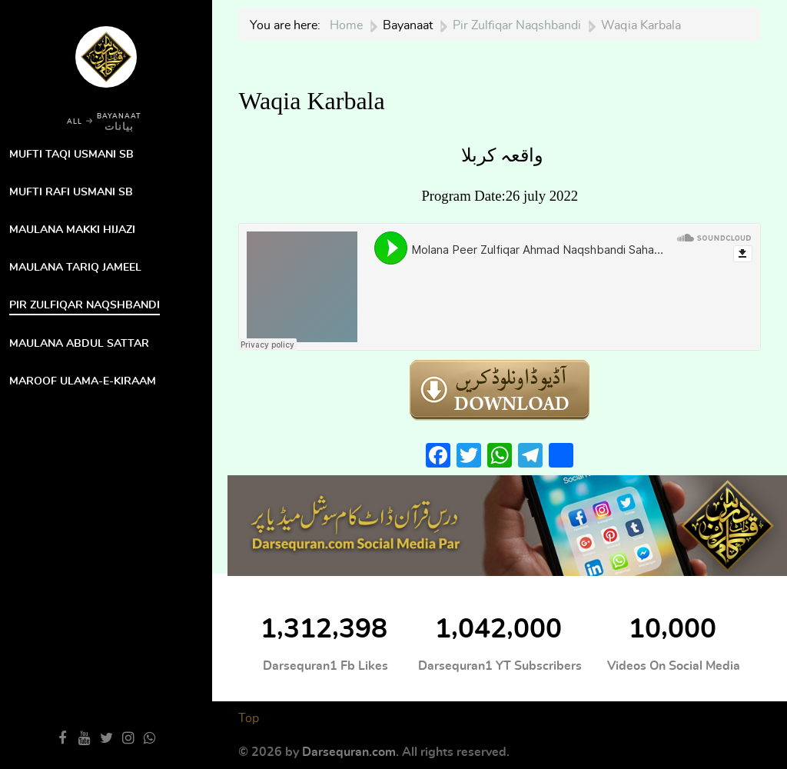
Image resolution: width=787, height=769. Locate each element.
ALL (74, 121)
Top (248, 718)
